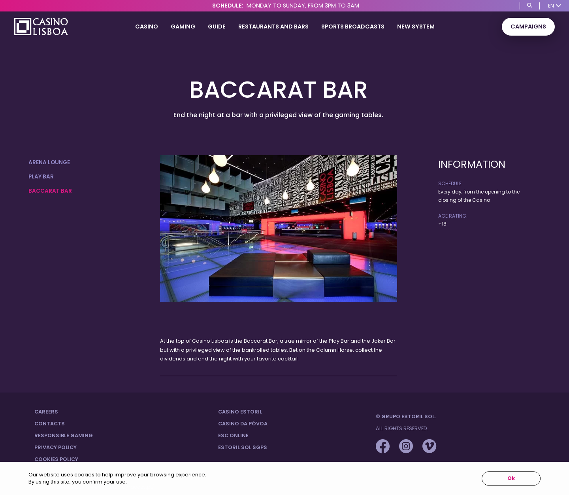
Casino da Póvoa (243, 423)
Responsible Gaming (63, 435)
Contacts (49, 423)
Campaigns (528, 26)
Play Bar (41, 176)
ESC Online (233, 435)
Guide (217, 26)
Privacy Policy (55, 447)
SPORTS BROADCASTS (352, 26)
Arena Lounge (49, 162)
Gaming (183, 26)
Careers (46, 411)
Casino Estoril (240, 411)
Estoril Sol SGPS (242, 447)
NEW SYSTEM (416, 26)
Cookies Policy (56, 459)
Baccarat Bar (50, 191)
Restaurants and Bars (273, 26)
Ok (511, 478)
